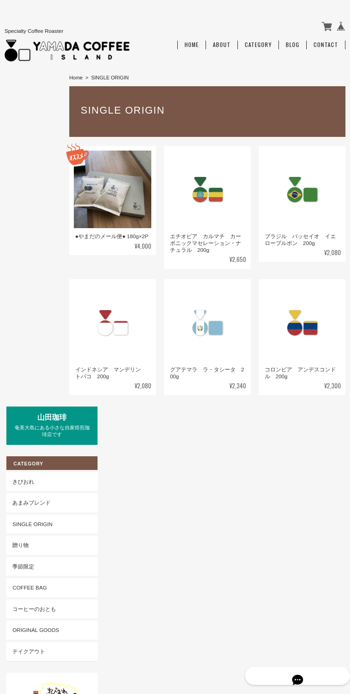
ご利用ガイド (26, 417)
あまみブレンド (29, 164)
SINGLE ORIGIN (30, 186)
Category (258, 40)
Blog (292, 40)
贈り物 (18, 207)
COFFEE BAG (27, 250)
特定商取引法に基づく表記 (35, 442)
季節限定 (21, 228)
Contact (326, 40)
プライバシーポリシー (245, 647)
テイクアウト (26, 313)
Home (192, 40)
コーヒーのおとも (32, 271)
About (222, 40)
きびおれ (21, 143)
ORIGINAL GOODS (33, 292)
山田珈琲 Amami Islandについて (167, 647)
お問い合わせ (26, 467)
